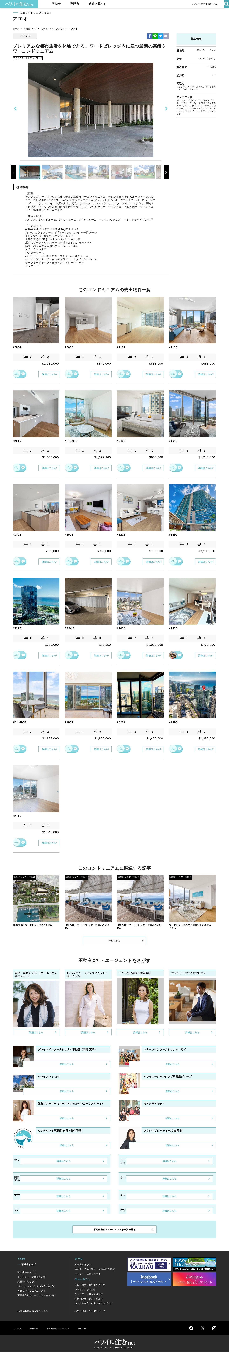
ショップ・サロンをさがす (89, 1305)
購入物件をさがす (26, 1283)
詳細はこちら (47, 374)
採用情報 (36, 1339)
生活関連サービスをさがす (89, 1310)
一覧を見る (24, 36)
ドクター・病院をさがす (88, 1285)
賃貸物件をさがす (26, 1293)
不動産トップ (30, 29)
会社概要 (18, 1339)
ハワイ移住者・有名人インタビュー (93, 1315)
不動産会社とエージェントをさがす (36, 1307)
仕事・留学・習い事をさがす (90, 1296)
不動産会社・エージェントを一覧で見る (114, 1239)
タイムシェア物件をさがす (31, 1288)
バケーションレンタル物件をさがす (36, 1297)
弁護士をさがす (83, 1276)
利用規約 (90, 1339)
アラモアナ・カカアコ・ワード (28, 58)
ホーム (16, 29)
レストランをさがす (85, 1301)
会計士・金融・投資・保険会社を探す (95, 1280)
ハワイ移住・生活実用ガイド (90, 1322)
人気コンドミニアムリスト (54, 29)
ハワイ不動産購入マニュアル (32, 1322)
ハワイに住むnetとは (203, 4)
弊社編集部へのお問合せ (63, 1339)
